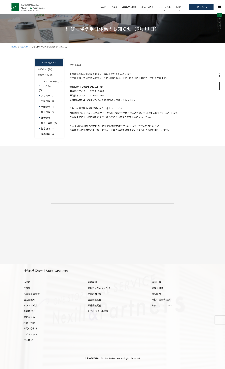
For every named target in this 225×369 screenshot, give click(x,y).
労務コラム (43, 75)
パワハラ (45, 95)
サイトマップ (30, 334)
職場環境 (45, 134)
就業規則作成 (94, 294)
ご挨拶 (114, 7)
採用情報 (28, 340)
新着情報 (28, 311)
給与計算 (156, 282)
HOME (103, 7)
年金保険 (45, 106)
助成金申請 (157, 288)
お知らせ (180, 7)
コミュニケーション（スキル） (51, 83)
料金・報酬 (29, 323)
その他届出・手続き (98, 311)
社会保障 (45, 117)
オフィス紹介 (147, 7)
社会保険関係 (94, 299)
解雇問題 (156, 294)
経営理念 (45, 128)
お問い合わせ (201, 7)
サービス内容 (164, 7)
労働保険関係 (94, 305)
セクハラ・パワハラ (162, 305)
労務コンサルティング (99, 288)
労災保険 (45, 101)
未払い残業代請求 (161, 299)
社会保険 (45, 112)
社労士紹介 (29, 299)
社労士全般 (47, 123)
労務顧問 (92, 282)
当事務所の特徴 (129, 7)
